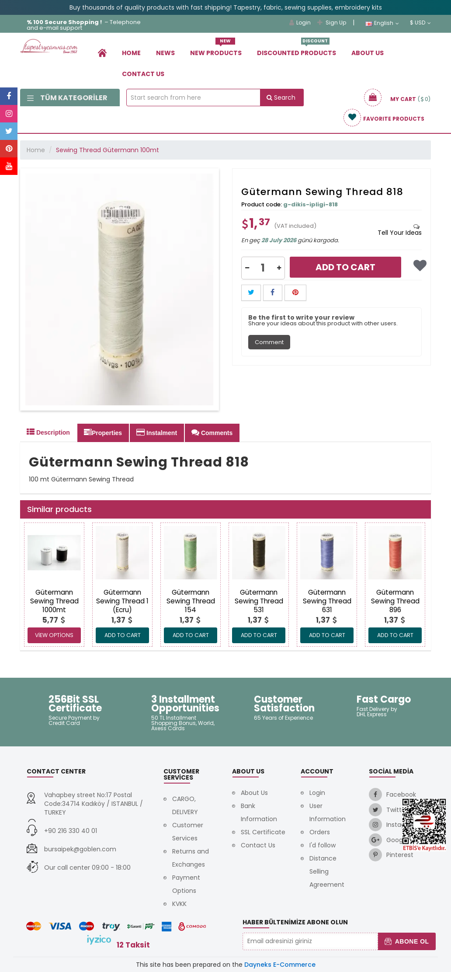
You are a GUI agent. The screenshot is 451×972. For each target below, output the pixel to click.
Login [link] (300, 22)
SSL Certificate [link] (263, 832)
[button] (247, 268)
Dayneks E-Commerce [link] (280, 964)
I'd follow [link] (322, 845)
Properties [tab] (103, 432)
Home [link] (131, 53)
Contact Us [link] (143, 74)
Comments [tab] (211, 432)
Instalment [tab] (156, 432)
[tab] (400, 229)
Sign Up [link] (331, 22)
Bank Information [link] (259, 812)
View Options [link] (54, 635)
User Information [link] (327, 812)
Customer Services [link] (187, 832)
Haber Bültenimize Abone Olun (295, 922)
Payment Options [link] (186, 884)
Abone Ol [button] (407, 941)
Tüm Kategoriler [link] (67, 98)
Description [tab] (48, 432)
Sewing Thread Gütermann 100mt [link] (107, 150)
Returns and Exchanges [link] (190, 858)
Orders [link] (319, 832)
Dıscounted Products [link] (296, 49)
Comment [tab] (269, 342)
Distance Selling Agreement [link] (326, 871)
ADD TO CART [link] (122, 635)
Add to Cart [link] (345, 267)
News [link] (165, 53)
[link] (102, 52)
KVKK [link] (179, 903)
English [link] (382, 23)
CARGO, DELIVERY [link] (185, 805)
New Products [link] (216, 49)
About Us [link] (367, 53)
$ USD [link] (420, 23)
